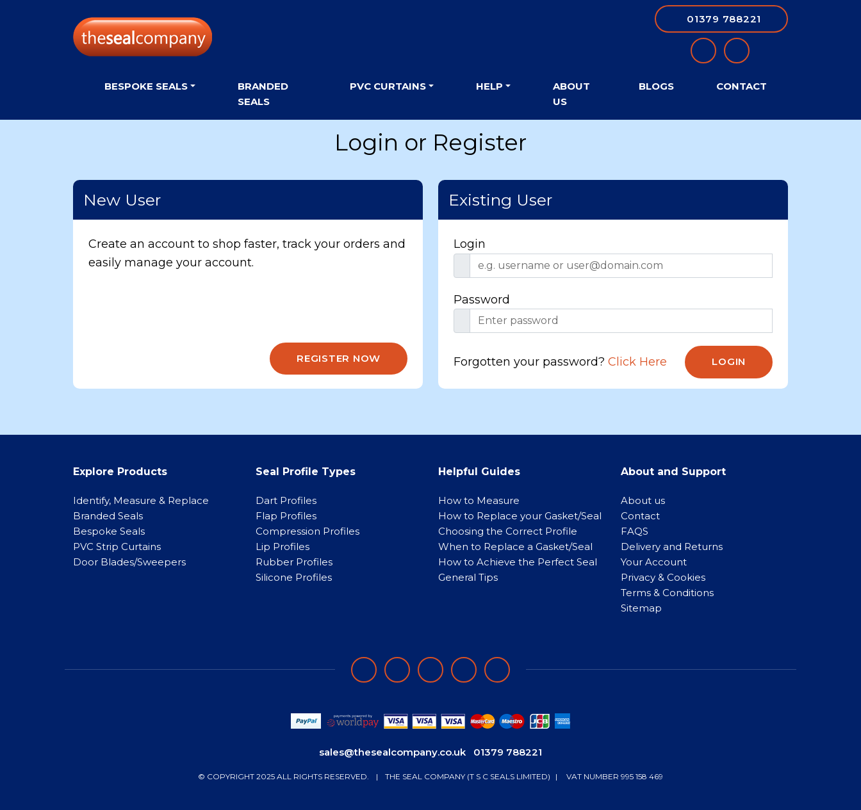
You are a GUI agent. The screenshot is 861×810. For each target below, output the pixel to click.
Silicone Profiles (294, 577)
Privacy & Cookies (663, 577)
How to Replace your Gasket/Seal (520, 516)
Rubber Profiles (294, 562)
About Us (571, 94)
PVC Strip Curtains (117, 546)
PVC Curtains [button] (388, 86)
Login (470, 244)
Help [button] (489, 86)
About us (643, 500)
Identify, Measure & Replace (141, 500)
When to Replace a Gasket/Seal (515, 546)
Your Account (654, 562)
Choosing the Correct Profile (507, 531)
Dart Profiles (286, 500)
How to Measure (479, 500)
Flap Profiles (286, 516)
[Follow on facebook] (364, 670)
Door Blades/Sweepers (129, 562)
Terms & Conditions (667, 593)
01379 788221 (507, 752)
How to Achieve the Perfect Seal (517, 562)
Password (482, 300)
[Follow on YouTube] (497, 670)
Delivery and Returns (672, 546)
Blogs (656, 86)
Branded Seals (263, 94)
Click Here (637, 362)
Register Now (339, 358)
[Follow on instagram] (430, 670)
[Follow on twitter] (464, 670)
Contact (741, 86)
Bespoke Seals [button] (146, 86)
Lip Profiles (282, 546)
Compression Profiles (307, 531)
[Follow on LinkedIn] (397, 670)
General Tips (468, 577)
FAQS (634, 531)
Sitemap (641, 608)
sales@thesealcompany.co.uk (392, 752)
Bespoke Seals (109, 531)
